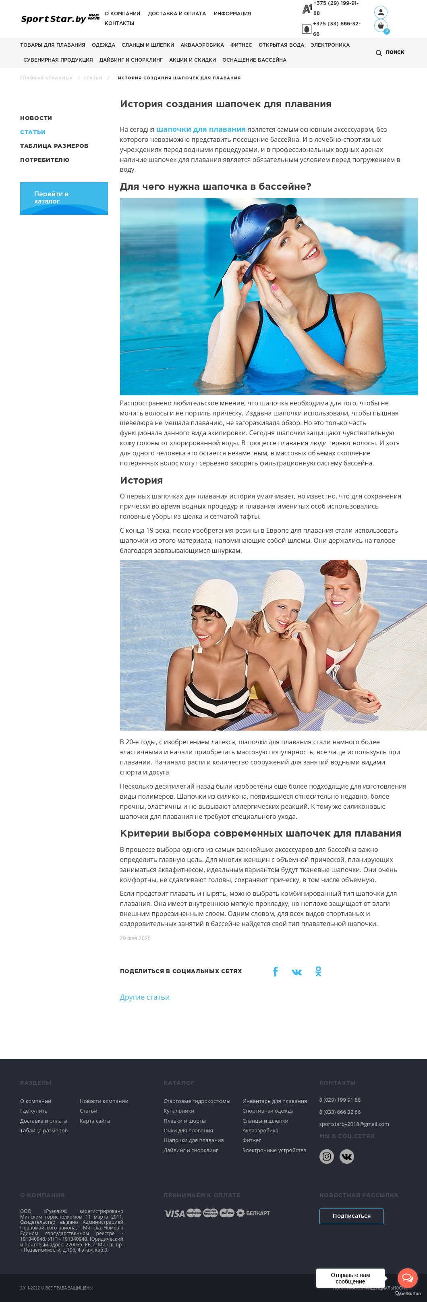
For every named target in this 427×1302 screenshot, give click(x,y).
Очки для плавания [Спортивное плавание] (188, 1130)
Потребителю (45, 160)
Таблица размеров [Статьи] (54, 146)
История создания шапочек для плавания (179, 78)
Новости (36, 118)
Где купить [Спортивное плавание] (34, 1110)
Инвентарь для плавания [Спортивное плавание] (275, 1101)
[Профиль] (381, 12)
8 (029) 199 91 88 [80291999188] (340, 1099)
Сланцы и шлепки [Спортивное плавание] (265, 1120)
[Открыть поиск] (390, 53)
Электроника (330, 45)
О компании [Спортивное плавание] (36, 1101)
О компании (122, 14)
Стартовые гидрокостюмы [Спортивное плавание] (197, 1101)
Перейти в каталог (51, 198)
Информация (232, 14)
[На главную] (60, 23)
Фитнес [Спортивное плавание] (252, 1140)
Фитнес (241, 45)
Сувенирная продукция (58, 60)
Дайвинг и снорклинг (131, 60)
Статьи (93, 78)
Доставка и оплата (177, 14)
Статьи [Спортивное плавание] (88, 1110)
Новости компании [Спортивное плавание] (104, 1101)
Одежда (103, 45)
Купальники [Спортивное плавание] (179, 1110)
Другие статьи (145, 997)
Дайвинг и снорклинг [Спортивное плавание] (191, 1150)
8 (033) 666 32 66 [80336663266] (340, 1111)
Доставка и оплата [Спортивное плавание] (43, 1120)
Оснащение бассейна (254, 60)
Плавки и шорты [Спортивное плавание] (185, 1120)
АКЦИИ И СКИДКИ (192, 60)
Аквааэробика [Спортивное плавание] (260, 1130)
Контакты (119, 23)
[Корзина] (381, 26)
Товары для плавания (52, 45)
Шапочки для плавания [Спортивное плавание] (194, 1140)
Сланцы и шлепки (148, 45)
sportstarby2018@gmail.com (354, 1124)
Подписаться (352, 1216)
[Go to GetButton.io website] (408, 1293)
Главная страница (47, 78)
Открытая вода (281, 45)
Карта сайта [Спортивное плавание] (95, 1120)
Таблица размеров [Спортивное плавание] (44, 1130)
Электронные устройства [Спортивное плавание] (275, 1150)
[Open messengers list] (408, 1278)
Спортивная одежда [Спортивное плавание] (268, 1110)
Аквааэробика (202, 45)
